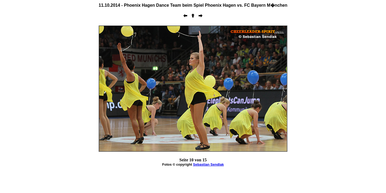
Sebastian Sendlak (208, 164)
